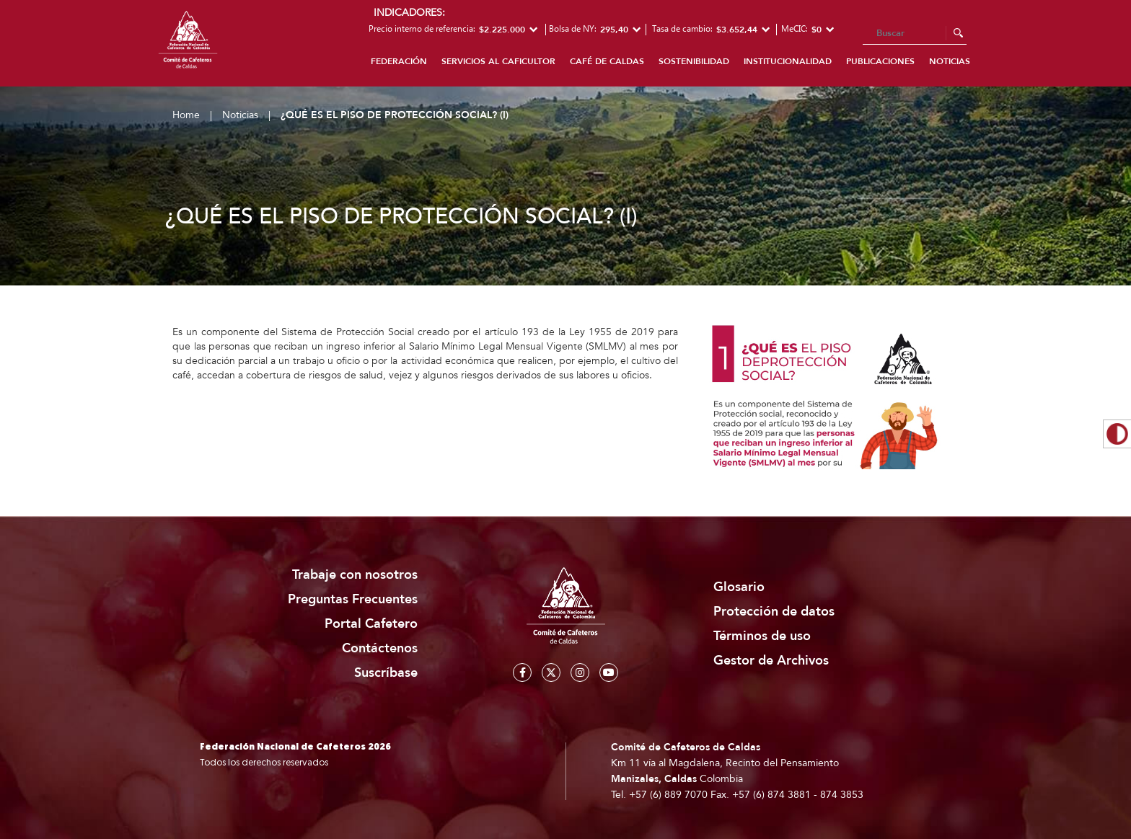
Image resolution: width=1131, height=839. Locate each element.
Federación (399, 61)
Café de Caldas (607, 61)
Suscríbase (386, 673)
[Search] (915, 34)
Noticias (949, 61)
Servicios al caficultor (498, 61)
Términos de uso (762, 636)
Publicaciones (880, 61)
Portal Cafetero (371, 624)
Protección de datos (774, 612)
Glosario (739, 587)
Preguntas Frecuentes (353, 599)
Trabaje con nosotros (355, 575)
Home (186, 115)
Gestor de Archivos (771, 661)
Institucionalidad (788, 61)
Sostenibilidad (694, 61)
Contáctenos (380, 648)
